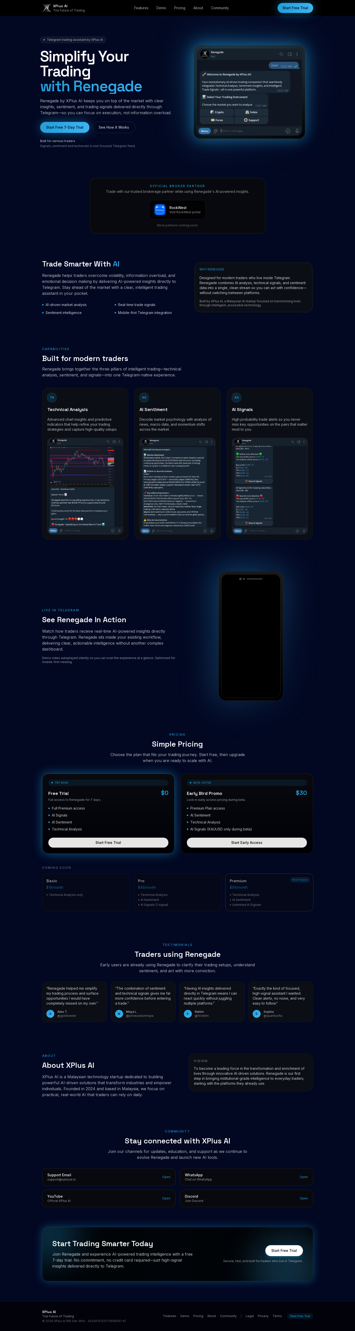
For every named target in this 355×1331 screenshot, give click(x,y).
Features (141, 8)
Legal (250, 1316)
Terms (277, 1316)
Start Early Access (246, 846)
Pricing (179, 8)
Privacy (263, 1316)
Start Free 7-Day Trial (64, 127)
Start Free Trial (295, 8)
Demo (161, 8)
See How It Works (114, 127)
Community (220, 8)
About (198, 8)
